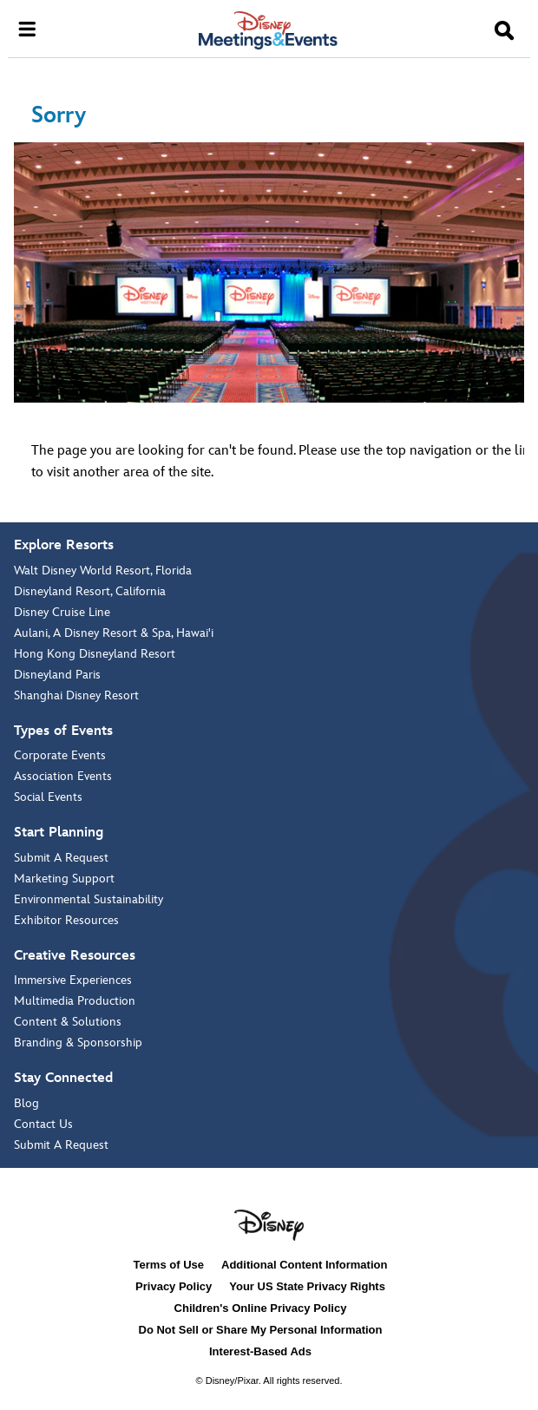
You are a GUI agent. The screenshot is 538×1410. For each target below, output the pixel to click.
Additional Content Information (304, 1264)
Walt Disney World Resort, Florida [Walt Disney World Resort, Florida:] (103, 570)
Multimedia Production (74, 1001)
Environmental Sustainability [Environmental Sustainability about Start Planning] (88, 899)
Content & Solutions (67, 1021)
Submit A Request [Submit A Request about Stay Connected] (61, 1145)
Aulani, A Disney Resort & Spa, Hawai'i (113, 633)
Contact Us (43, 1124)
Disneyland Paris (57, 674)
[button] (504, 31)
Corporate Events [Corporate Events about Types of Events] (60, 755)
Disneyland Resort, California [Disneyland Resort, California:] (90, 591)
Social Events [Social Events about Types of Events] (48, 797)
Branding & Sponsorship (78, 1042)
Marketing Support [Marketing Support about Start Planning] (64, 878)
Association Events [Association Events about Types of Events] (63, 776)
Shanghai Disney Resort (76, 695)
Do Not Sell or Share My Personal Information (261, 1329)
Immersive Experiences (73, 980)
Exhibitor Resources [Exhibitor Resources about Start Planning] (66, 920)
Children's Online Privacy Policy (260, 1308)
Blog (26, 1103)
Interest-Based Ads (260, 1351)
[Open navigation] (27, 27)
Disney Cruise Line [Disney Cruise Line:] (62, 612)
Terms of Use (169, 1264)
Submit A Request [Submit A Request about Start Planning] (61, 857)
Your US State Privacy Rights (307, 1286)
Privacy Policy (173, 1286)
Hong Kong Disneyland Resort (94, 653)
